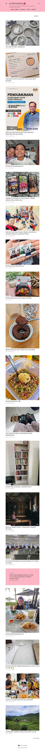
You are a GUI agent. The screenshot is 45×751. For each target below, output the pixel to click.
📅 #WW (27, 9)
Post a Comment (11, 48)
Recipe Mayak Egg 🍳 (13, 401)
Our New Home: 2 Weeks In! (15, 47)
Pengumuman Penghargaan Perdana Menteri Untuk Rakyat (20, 133)
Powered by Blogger (22, 745)
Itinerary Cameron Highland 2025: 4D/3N (21, 732)
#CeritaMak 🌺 (17, 3)
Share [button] (7, 48)
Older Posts (36, 738)
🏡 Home (11, 9)
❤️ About (16, 9)
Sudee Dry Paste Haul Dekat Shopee (19, 298)
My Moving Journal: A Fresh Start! (19, 487)
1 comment (10, 299)
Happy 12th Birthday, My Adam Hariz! (19, 700)
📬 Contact (22, 9)
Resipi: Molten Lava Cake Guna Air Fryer (20, 350)
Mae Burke (25, 747)
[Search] (38, 3)
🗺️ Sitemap (32, 9)
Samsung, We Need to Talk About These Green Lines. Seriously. (20, 199)
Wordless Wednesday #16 (15, 266)
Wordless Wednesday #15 (15, 634)
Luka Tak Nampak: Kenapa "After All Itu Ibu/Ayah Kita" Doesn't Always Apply (21, 577)
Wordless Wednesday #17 (15, 166)
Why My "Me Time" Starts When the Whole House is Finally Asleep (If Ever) (21, 233)
